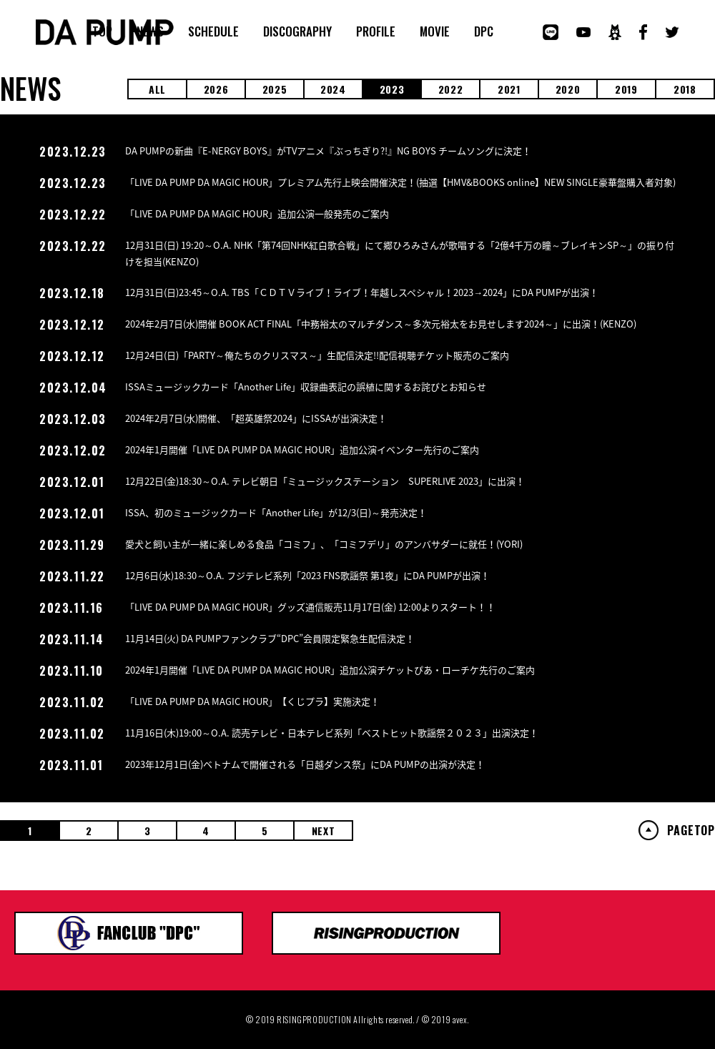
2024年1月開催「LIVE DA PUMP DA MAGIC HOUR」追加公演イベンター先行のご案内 (302, 449)
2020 (568, 89)
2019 (626, 89)
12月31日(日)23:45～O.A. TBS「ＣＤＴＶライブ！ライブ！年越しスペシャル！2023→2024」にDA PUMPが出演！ (361, 292)
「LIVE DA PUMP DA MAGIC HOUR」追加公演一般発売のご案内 (257, 213)
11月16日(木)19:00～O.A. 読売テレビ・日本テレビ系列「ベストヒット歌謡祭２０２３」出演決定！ (331, 732)
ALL (157, 89)
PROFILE (375, 31)
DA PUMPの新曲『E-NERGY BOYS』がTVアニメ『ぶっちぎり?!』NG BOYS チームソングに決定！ (328, 150)
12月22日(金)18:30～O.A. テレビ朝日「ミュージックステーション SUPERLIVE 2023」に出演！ (325, 481)
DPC (483, 31)
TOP (102, 31)
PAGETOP (691, 830)
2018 (685, 89)
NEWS (150, 31)
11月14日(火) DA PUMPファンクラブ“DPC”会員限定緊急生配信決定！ (270, 638)
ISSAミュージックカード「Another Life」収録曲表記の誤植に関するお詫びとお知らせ (305, 386)
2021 (509, 89)
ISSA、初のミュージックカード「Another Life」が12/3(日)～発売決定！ (276, 512)
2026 (216, 89)
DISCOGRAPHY (297, 31)
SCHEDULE (213, 31)
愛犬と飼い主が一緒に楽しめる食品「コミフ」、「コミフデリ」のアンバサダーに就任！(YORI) (324, 544)
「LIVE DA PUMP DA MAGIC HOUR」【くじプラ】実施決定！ (252, 701)
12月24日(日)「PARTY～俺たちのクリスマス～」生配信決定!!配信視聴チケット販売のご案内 (317, 355)
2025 (274, 89)
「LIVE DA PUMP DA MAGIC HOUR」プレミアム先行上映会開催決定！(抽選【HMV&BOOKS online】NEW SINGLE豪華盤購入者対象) (400, 182)
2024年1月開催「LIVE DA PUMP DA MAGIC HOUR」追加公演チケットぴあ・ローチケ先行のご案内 (330, 669)
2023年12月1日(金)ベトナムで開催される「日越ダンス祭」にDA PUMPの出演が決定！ (305, 764)
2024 (333, 89)
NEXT (323, 830)
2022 (450, 89)
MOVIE (435, 31)
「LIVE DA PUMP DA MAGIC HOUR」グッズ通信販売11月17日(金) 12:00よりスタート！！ (310, 607)
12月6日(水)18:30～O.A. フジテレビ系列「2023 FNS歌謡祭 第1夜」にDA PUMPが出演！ (307, 575)
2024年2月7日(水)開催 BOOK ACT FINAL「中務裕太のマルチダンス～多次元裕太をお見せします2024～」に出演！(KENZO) (380, 323)
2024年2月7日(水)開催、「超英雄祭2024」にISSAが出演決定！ (256, 418)
